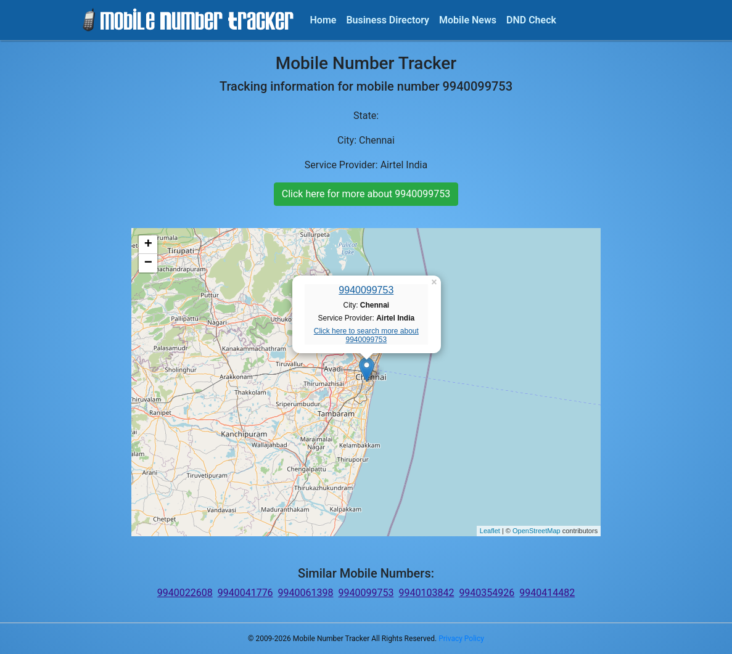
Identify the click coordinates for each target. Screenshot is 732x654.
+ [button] (148, 244)
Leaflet (490, 530)
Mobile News (467, 20)
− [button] (148, 263)
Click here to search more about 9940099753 (366, 335)
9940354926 (486, 593)
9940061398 (306, 593)
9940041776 (245, 593)
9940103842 (426, 593)
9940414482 (547, 593)
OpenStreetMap (536, 530)
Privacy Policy (461, 638)
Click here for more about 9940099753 (366, 194)
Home (323, 20)
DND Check (531, 20)
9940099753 (366, 290)
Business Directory (387, 20)
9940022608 (185, 593)
